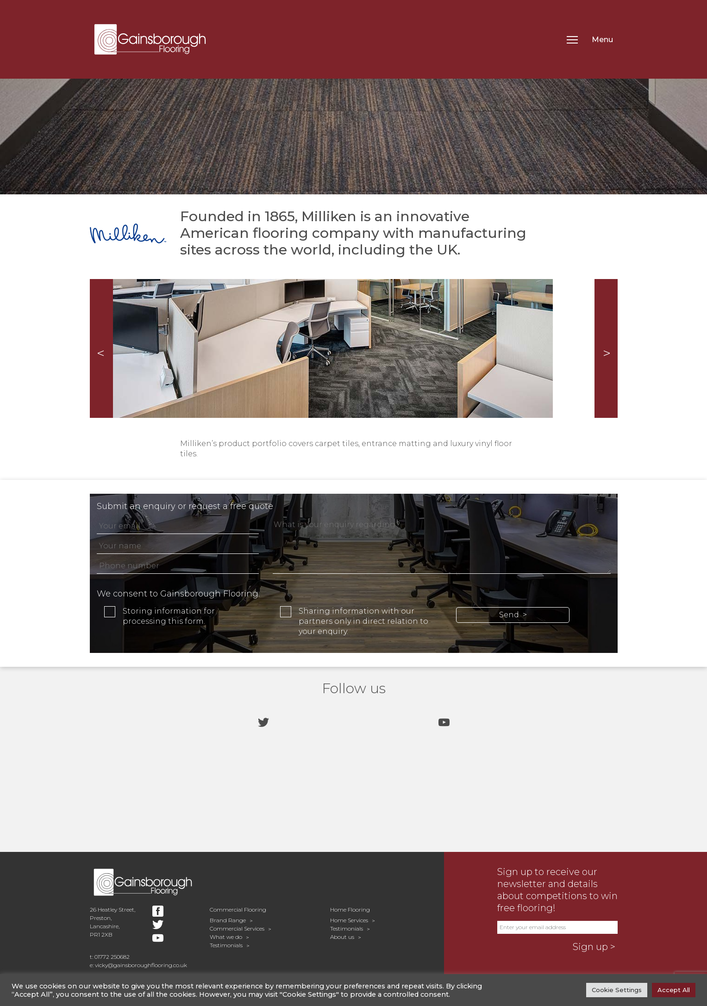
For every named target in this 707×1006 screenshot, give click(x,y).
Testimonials (226, 945)
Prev (101, 348)
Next (606, 348)
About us (342, 936)
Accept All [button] (673, 990)
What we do (226, 936)
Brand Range (228, 920)
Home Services (349, 920)
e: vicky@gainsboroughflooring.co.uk (138, 965)
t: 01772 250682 (110, 956)
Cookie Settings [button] (617, 990)
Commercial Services (237, 928)
